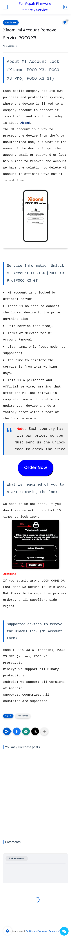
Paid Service (10, 22)
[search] (65, 7)
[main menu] (5, 7)
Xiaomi (25, 123)
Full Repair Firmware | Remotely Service (35, 7)
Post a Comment (17, 858)
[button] (17, 731)
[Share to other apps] (44, 731)
